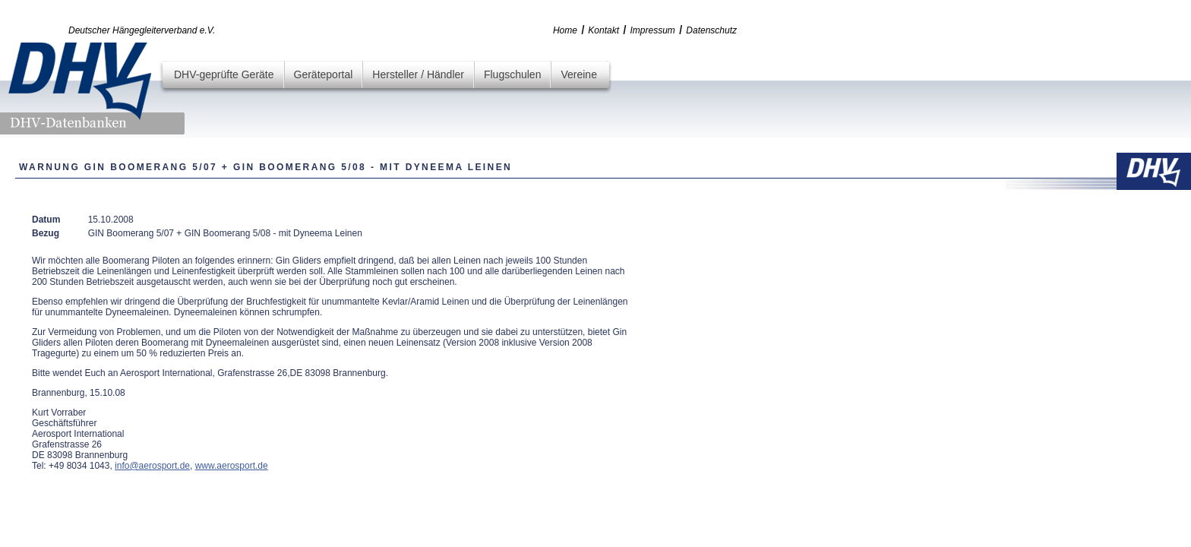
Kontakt (603, 30)
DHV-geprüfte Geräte (224, 74)
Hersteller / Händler (418, 74)
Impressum (652, 30)
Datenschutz (711, 30)
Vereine (578, 74)
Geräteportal (323, 74)
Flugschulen (513, 74)
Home (565, 30)
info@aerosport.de (152, 465)
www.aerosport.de (231, 465)
